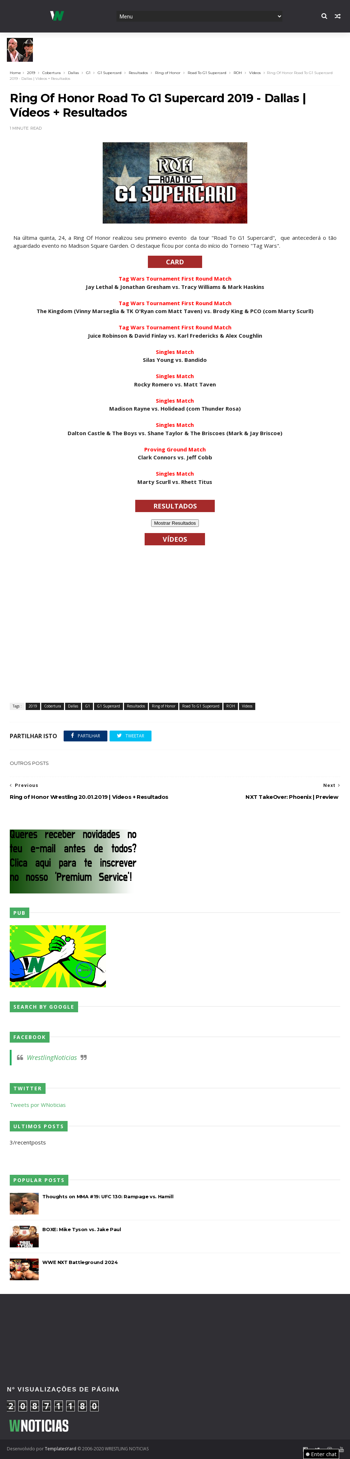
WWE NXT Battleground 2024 (80, 1262)
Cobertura (51, 72)
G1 (88, 72)
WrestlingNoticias (52, 1057)
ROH (238, 72)
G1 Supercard (109, 72)
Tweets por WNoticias (38, 1104)
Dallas (73, 72)
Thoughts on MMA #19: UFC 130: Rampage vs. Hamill (107, 1196)
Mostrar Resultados (175, 523)
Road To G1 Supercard (207, 72)
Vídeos (255, 72)
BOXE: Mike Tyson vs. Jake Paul (81, 1229)
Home (15, 72)
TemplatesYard (60, 1449)
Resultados (138, 72)
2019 (31, 72)
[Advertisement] (175, 1317)
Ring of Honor (167, 72)
